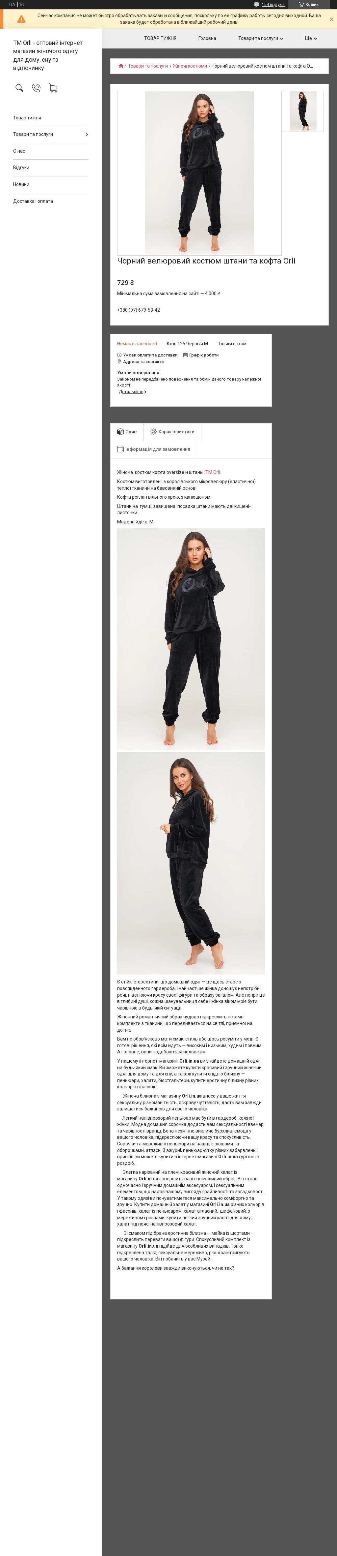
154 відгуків (273, 4)
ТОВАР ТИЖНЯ (160, 38)
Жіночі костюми (190, 66)
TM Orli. (213, 472)
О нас (19, 151)
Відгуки (21, 167)
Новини (21, 184)
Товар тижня (27, 117)
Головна (207, 38)
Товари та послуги (33, 134)
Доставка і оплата (33, 201)
